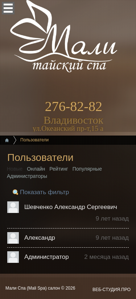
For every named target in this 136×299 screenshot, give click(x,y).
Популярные (87, 169)
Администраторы (27, 176)
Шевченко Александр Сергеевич (70, 207)
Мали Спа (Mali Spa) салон (33, 288)
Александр (39, 237)
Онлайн (36, 169)
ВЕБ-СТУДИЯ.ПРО (111, 289)
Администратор (46, 256)
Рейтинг (58, 169)
